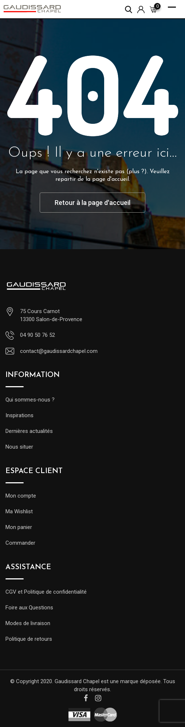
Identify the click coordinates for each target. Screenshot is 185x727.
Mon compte (20, 495)
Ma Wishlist (19, 511)
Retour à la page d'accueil (92, 202)
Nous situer (19, 447)
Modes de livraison (27, 623)
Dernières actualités (29, 431)
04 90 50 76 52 (37, 335)
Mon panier (18, 527)
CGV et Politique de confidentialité (46, 592)
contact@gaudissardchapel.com (59, 351)
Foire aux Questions (29, 607)
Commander (20, 543)
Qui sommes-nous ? (30, 399)
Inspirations (19, 415)
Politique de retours (28, 639)
